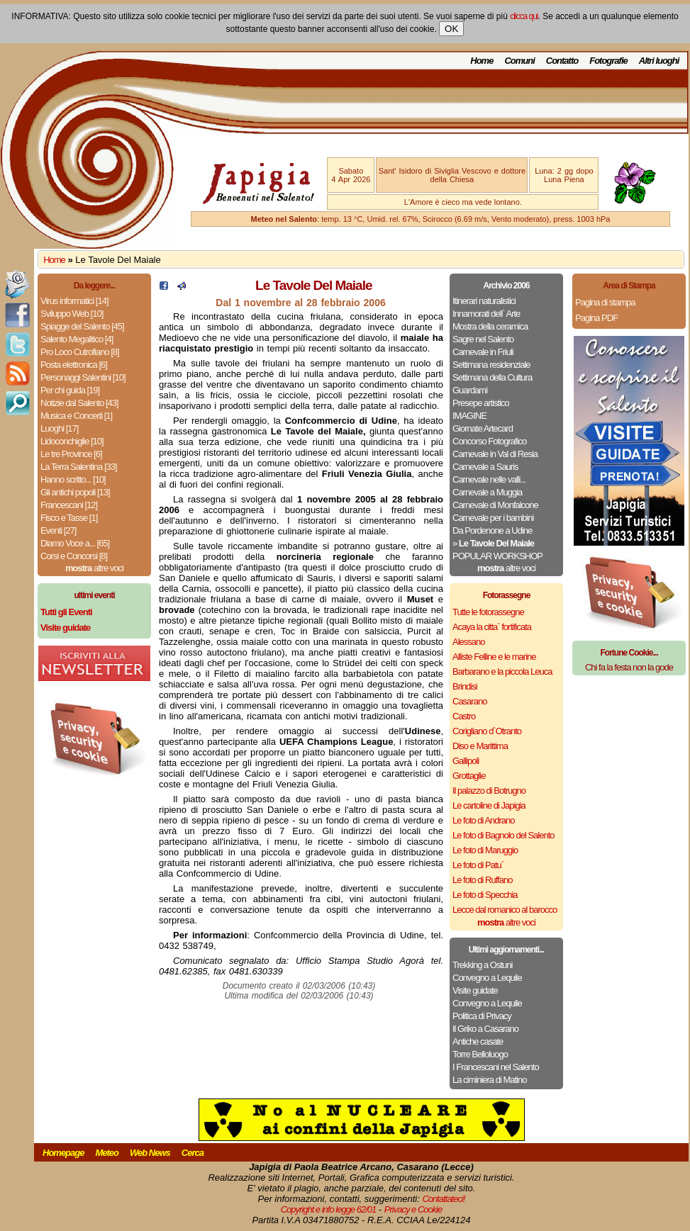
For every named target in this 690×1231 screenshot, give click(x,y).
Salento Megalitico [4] (76, 339)
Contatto (562, 60)
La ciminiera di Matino (489, 1079)
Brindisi (464, 686)
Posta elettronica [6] (73, 364)
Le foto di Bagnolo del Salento (503, 835)
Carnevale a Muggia (487, 492)
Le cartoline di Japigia (488, 805)
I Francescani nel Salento (495, 1067)
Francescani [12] (68, 505)
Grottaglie (468, 775)
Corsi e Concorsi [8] (73, 556)
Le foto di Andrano (483, 820)
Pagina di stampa (605, 302)
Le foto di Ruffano (482, 880)
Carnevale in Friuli (482, 352)
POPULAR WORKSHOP (497, 556)
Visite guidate (475, 990)
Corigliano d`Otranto (486, 731)
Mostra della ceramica (490, 326)
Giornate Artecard (482, 428)
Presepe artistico (480, 403)
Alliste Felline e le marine (494, 656)
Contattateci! (443, 1198)
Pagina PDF (596, 318)
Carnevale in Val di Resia (495, 454)
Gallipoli (465, 760)
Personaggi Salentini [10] (83, 377)
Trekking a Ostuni (482, 965)
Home (481, 60)
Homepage (63, 1152)
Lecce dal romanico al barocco (504, 909)
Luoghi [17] (59, 428)
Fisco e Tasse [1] (68, 517)
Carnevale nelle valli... (488, 479)
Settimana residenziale (491, 364)
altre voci (94, 568)
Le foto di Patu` (477, 865)
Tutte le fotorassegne (488, 612)
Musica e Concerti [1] (76, 415)
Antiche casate (477, 1041)
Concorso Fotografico (489, 441)
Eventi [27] (58, 530)
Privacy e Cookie (413, 1209)
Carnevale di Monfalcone (495, 505)
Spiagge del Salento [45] (82, 326)
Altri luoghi (659, 60)
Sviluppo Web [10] (71, 313)
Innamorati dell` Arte (486, 313)
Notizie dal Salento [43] (79, 403)
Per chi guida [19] (69, 390)
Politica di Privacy (481, 1016)
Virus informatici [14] (74, 301)
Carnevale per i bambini (492, 517)
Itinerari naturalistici (484, 301)
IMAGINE (469, 415)
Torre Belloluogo (480, 1054)
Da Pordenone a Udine (492, 530)
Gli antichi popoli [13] (75, 492)
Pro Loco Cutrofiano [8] (79, 352)
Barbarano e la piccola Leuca (502, 671)
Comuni (519, 60)
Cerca (193, 1152)
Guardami (469, 390)
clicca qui (524, 16)
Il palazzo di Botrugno (488, 790)
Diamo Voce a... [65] (74, 543)
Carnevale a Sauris (485, 466)
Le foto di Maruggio (485, 850)
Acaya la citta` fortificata (491, 627)
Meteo (106, 1152)
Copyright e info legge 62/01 (329, 1209)
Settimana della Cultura (492, 377)
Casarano (469, 701)
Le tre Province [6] (71, 454)
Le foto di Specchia (485, 894)
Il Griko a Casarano (485, 1028)
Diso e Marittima (480, 746)
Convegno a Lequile (487, 977)
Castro (463, 716)
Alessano (468, 641)
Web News (150, 1152)
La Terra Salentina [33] (78, 466)
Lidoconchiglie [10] (72, 441)
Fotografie (608, 60)
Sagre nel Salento (482, 339)
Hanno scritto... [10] (73, 479)
